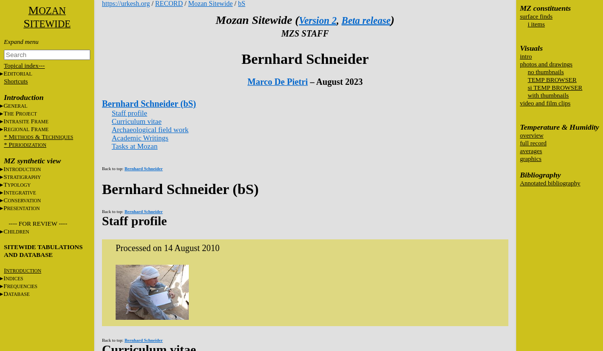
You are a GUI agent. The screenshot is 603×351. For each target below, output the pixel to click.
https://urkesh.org (126, 3)
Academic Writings (140, 138)
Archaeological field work (150, 130)
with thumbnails (548, 95)
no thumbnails (546, 72)
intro (526, 56)
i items (536, 24)
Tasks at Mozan (135, 146)
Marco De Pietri (277, 82)
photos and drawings (546, 64)
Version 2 (318, 20)
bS (241, 3)
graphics (531, 158)
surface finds (536, 16)
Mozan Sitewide (210, 3)
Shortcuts (16, 81)
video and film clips (545, 103)
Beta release (366, 20)
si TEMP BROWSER (555, 87)
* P (25, 144)
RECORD (169, 3)
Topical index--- (24, 65)
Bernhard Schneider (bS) (149, 104)
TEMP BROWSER (552, 79)
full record (533, 143)
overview (531, 135)
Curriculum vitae (136, 121)
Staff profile (129, 113)
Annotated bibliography (550, 183)
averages (531, 151)
